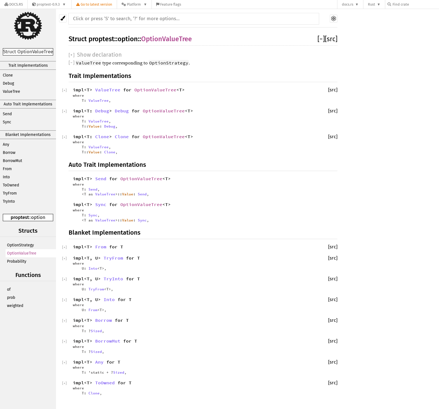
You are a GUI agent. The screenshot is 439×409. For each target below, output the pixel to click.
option (38, 217)
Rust (371, 4)
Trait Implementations (28, 65)
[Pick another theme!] (63, 18)
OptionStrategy (20, 245)
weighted (15, 305)
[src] (331, 39)
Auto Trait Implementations (28, 104)
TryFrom (10, 193)
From (7, 169)
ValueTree (11, 91)
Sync (7, 122)
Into (6, 177)
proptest (20, 217)
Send (7, 114)
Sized (96, 331)
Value (94, 126)
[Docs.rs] (13, 4)
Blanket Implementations (28, 134)
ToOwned (11, 185)
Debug (8, 83)
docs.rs (347, 4)
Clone (8, 75)
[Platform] (134, 4)
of (9, 289)
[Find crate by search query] (415, 4)
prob (11, 297)
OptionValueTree (21, 253)
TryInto (9, 201)
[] (321, 39)
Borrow (9, 152)
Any (6, 144)
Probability (16, 261)
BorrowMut (12, 160)
